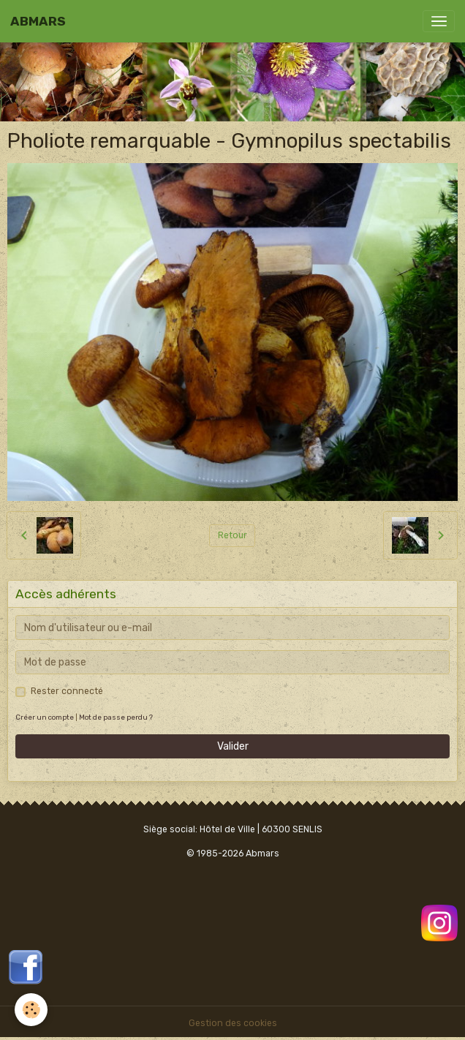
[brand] (38, 21)
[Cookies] (31, 1009)
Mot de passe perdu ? (116, 717)
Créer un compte (44, 717)
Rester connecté (67, 691)
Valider (233, 746)
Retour (232, 535)
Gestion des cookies (233, 1023)
